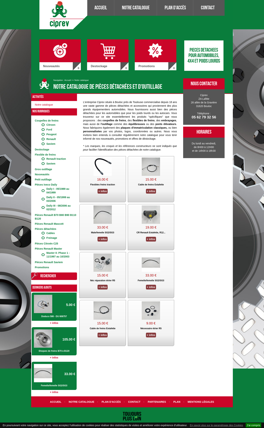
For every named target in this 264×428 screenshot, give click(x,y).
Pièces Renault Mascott (49, 223)
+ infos (54, 323)
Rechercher (48, 276)
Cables (50, 233)
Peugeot (51, 134)
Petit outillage (43, 179)
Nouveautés (42, 174)
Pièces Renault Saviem (49, 262)
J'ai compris (253, 425)
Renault (51, 139)
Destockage (42, 149)
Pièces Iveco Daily (46, 184)
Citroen (50, 124)
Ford (49, 129)
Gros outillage (43, 169)
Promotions (42, 267)
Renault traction (56, 158)
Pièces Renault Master (48, 248)
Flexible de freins (45, 154)
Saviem (50, 143)
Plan (176, 401)
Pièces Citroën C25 (46, 243)
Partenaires (157, 401)
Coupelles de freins (46, 120)
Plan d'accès (175, 8)
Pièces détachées (45, 228)
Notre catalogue (136, 8)
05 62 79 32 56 (204, 117)
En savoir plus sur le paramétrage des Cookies (216, 425)
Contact (208, 8)
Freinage (51, 237)
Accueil (100, 8)
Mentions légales (201, 401)
